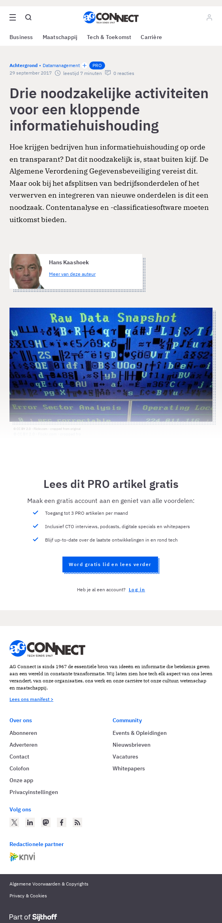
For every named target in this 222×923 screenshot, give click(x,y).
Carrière (151, 37)
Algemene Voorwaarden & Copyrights (48, 884)
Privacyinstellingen (33, 792)
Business (21, 37)
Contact (19, 756)
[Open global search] (28, 17)
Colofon (19, 768)
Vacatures (125, 756)
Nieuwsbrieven (132, 744)
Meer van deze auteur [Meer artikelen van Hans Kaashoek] (72, 274)
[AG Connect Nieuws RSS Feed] (77, 822)
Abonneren (23, 732)
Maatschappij (60, 37)
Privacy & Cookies (28, 896)
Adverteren (23, 744)
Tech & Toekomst (109, 37)
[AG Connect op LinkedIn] (30, 822)
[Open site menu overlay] (12, 17)
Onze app (21, 780)
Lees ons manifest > (31, 699)
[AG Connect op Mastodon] (46, 822)
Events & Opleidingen (140, 732)
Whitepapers (129, 768)
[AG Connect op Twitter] (14, 822)
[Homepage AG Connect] (111, 17)
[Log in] (209, 17)
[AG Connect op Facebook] (61, 822)
